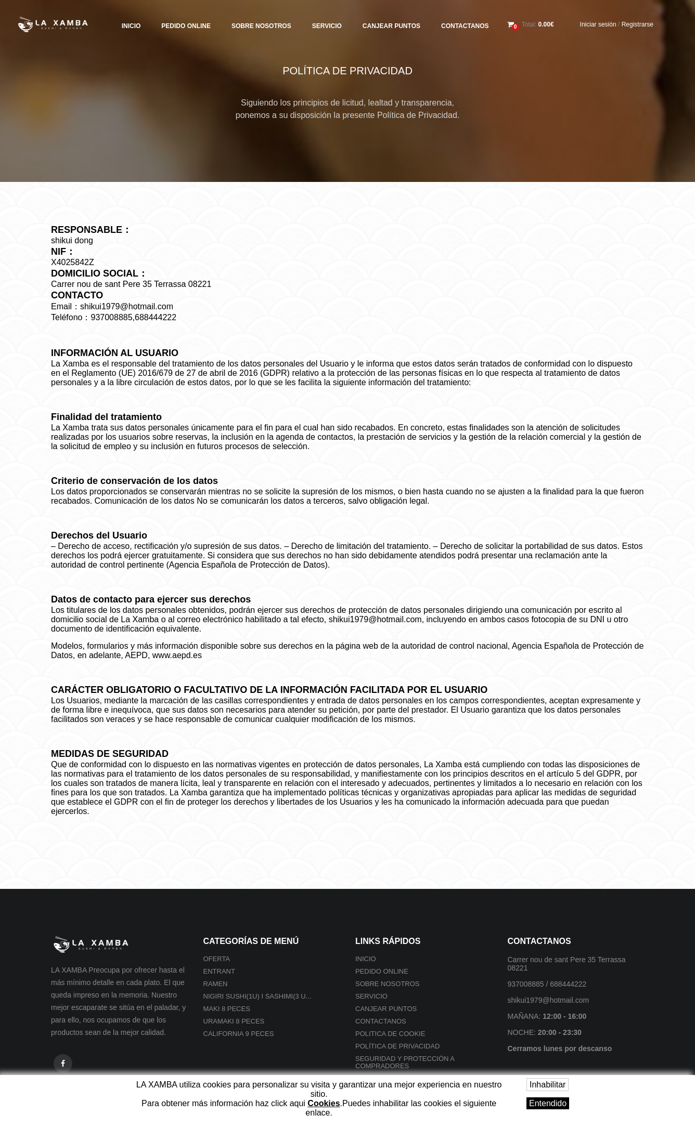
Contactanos (465, 26)
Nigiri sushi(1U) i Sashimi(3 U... (257, 996)
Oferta (216, 959)
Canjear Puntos (391, 26)
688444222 (568, 984)
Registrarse (637, 24)
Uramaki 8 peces (234, 1021)
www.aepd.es (177, 655)
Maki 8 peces (226, 1009)
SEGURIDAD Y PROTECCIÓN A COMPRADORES (404, 1062)
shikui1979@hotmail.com (548, 1000)
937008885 (526, 984)
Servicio (327, 26)
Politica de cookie (390, 1034)
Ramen (215, 984)
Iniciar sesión (598, 24)
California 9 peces (238, 1034)
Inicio (131, 26)
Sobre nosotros (261, 26)
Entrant (219, 971)
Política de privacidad (397, 1046)
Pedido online (186, 26)
